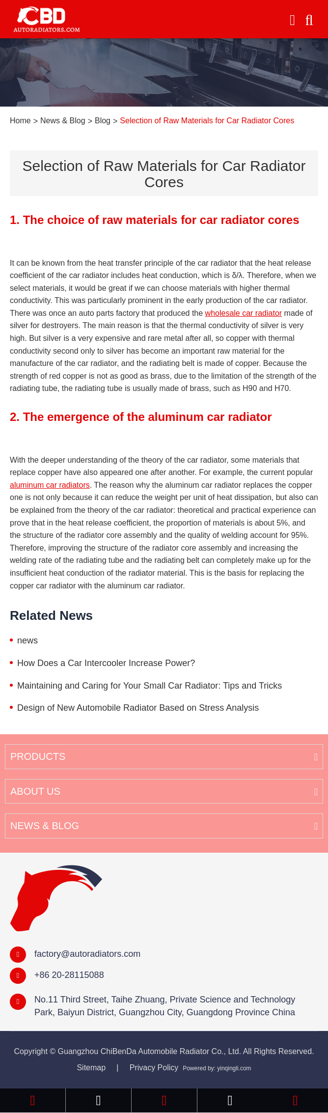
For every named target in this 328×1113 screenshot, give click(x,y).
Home (20, 120)
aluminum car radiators (50, 485)
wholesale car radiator (243, 313)
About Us (35, 791)
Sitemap (91, 1067)
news (27, 640)
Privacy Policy (154, 1067)
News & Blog (62, 120)
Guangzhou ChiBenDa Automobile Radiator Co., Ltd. (150, 1051)
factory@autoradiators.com (87, 954)
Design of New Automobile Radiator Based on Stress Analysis (138, 708)
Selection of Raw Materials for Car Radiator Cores (207, 120)
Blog (102, 120)
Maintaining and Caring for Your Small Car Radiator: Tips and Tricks (149, 686)
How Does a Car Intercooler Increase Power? (106, 663)
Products (37, 756)
